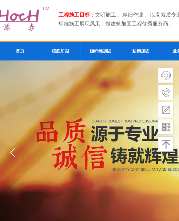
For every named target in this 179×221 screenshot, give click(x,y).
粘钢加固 (140, 51)
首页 (20, 51)
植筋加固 (60, 51)
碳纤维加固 (100, 51)
